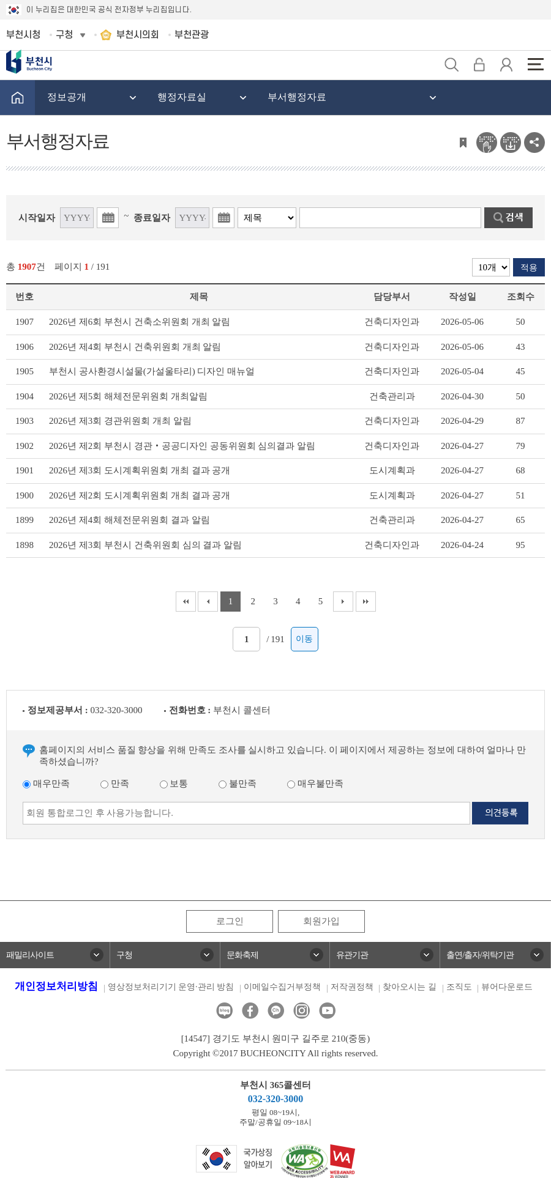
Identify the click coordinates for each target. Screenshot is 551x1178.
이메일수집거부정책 (282, 986)
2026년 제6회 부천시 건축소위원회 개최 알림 (139, 322)
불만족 (238, 783)
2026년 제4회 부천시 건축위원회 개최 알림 (135, 347)
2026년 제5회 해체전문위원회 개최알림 (128, 396)
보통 (174, 783)
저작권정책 (352, 986)
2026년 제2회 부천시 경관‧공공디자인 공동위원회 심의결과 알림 (182, 446)
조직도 (459, 986)
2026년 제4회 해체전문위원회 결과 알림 (129, 520)
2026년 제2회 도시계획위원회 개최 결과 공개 (139, 495)
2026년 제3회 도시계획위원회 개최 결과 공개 (139, 470)
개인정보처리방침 (56, 986)
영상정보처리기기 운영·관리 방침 (171, 986)
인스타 (301, 1010)
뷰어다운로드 (507, 986)
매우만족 (46, 783)
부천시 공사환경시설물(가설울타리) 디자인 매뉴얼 (152, 371)
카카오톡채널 (276, 1010)
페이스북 (250, 1010)
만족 (114, 783)
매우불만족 (315, 783)
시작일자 (36, 218)
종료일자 (151, 218)
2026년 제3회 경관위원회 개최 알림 (120, 421)
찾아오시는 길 (410, 986)
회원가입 (321, 921)
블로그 (224, 1010)
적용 (529, 267)
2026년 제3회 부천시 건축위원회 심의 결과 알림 (145, 545)
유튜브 (327, 1010)
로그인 (230, 921)
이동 (304, 638)
